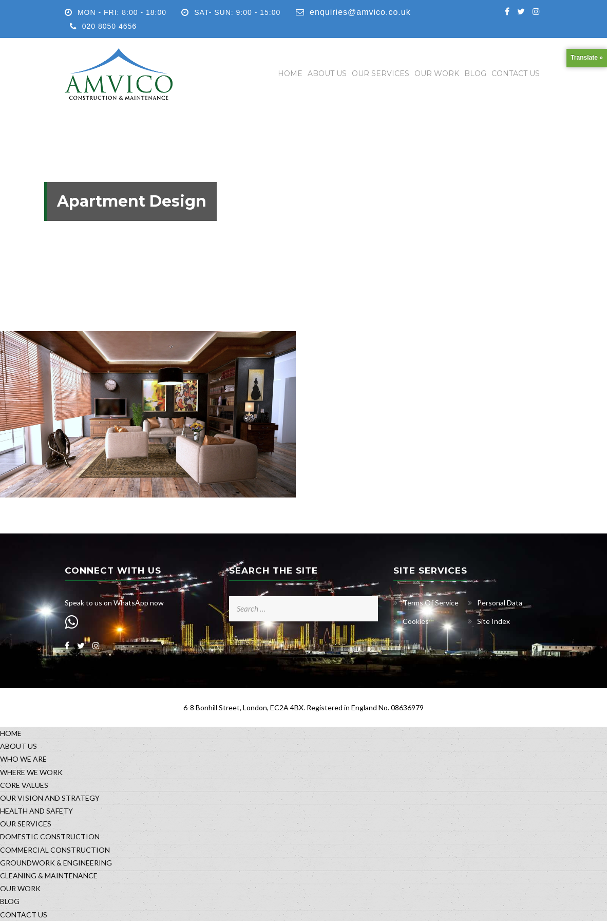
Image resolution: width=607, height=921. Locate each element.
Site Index (493, 621)
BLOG (475, 73)
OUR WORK (436, 73)
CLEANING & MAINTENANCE (49, 875)
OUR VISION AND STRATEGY (50, 798)
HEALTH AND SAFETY (36, 810)
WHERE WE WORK (31, 772)
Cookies (416, 621)
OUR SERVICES (380, 73)
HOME (290, 73)
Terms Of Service (431, 602)
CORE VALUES (24, 785)
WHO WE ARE (23, 758)
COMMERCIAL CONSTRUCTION (55, 849)
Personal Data (499, 602)
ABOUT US (327, 73)
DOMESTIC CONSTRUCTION (50, 836)
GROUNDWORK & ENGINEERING (56, 862)
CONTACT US (515, 73)
